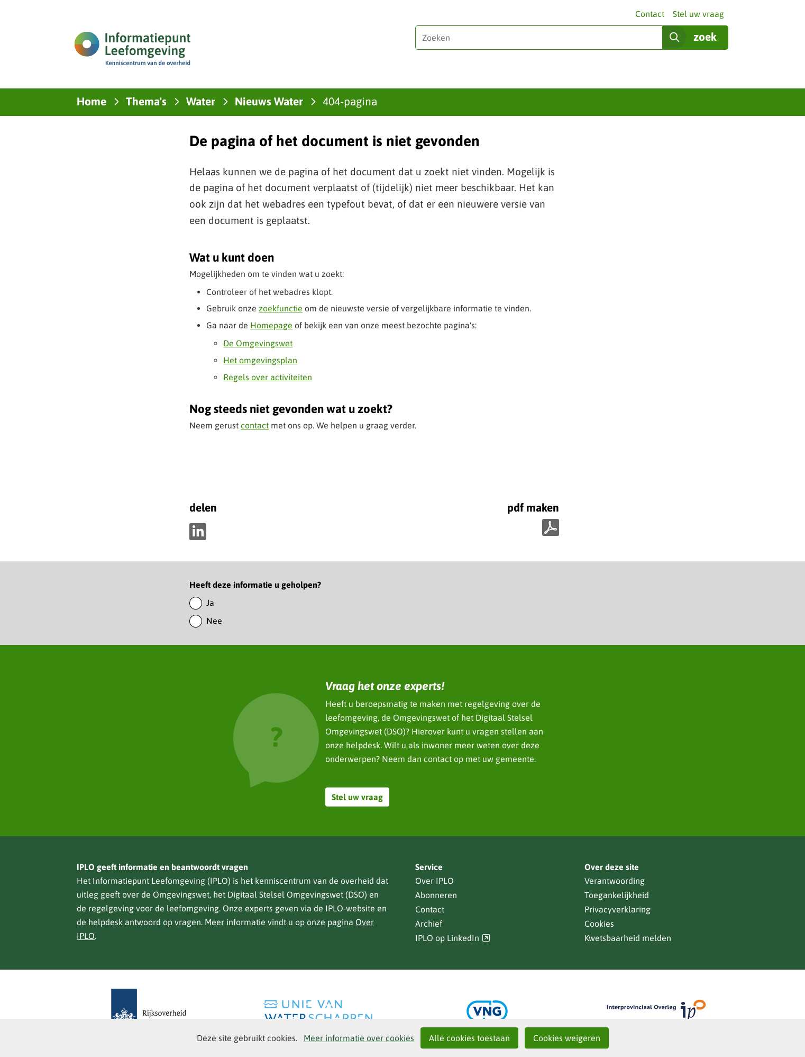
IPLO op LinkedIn (452, 938)
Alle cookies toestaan (469, 1038)
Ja (210, 602)
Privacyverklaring (617, 909)
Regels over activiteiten (267, 377)
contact (255, 425)
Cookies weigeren (566, 1038)
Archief (428, 923)
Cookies (599, 923)
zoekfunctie (281, 308)
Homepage (271, 325)
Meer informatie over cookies (359, 1038)
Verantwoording (614, 880)
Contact (649, 14)
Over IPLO (434, 880)
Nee (214, 620)
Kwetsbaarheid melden (627, 938)
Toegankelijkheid (616, 895)
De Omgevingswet (257, 343)
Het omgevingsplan (260, 360)
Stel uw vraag (698, 14)
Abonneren (436, 895)
